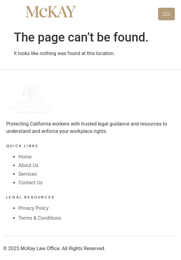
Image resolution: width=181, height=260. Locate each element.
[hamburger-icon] (166, 14)
